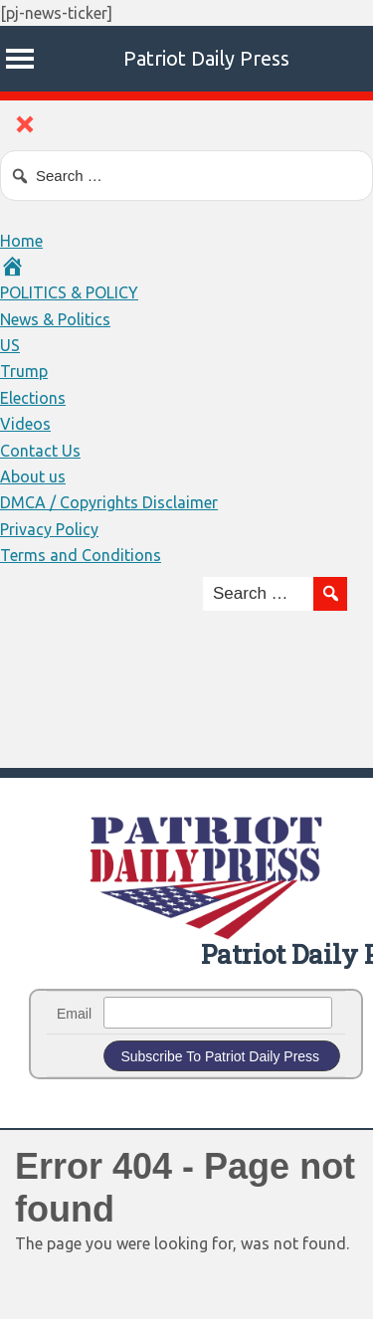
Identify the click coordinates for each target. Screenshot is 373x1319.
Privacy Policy (49, 529)
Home (21, 241)
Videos (25, 424)
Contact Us (40, 451)
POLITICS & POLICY (69, 292)
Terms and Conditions (80, 555)
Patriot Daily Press (206, 58)
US (10, 345)
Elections (33, 398)
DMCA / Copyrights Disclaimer (109, 502)
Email (74, 1014)
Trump (24, 371)
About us (33, 476)
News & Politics (55, 319)
